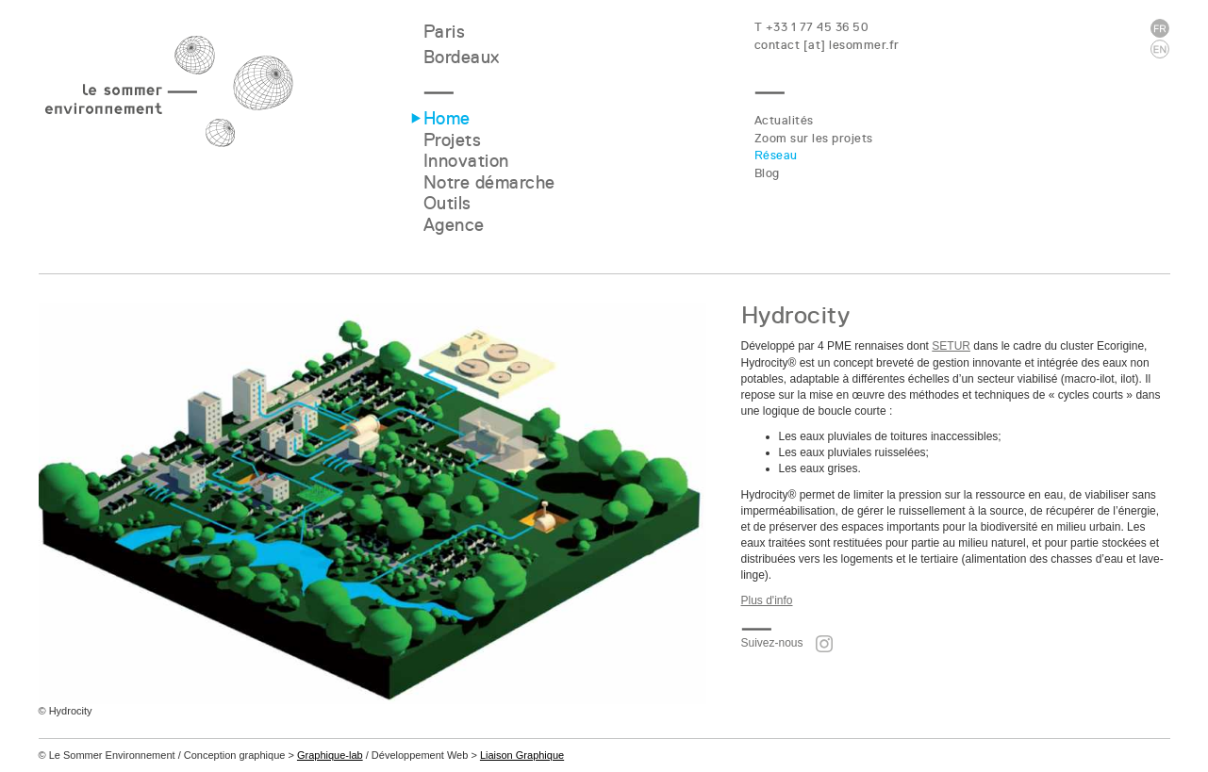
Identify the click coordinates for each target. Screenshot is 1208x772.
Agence (454, 225)
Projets (452, 140)
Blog (767, 173)
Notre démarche (489, 182)
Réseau (776, 155)
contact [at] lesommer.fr (827, 45)
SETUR (951, 346)
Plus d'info (767, 600)
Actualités (784, 120)
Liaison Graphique (522, 755)
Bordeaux (461, 57)
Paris (444, 31)
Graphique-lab (330, 755)
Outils (447, 203)
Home (447, 118)
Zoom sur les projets (813, 138)
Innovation (466, 161)
